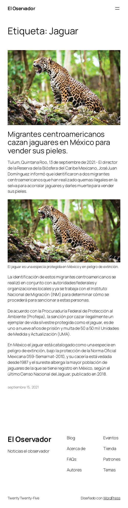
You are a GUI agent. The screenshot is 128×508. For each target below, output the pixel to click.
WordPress (111, 498)
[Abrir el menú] (117, 8)
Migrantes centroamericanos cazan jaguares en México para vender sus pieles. (59, 142)
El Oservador (21, 8)
